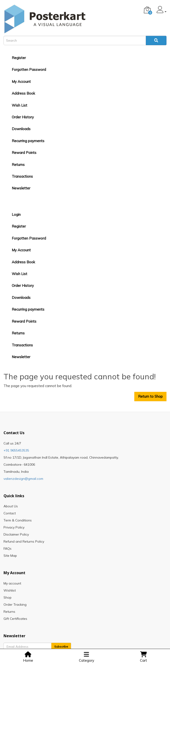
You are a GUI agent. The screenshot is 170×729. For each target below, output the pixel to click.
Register (19, 58)
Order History (23, 117)
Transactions (22, 176)
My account (12, 583)
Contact (10, 513)
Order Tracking (15, 604)
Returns (18, 164)
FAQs (8, 548)
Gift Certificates (15, 619)
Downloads (21, 129)
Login (16, 214)
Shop (8, 597)
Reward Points (24, 152)
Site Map (10, 555)
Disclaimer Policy (16, 534)
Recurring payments (28, 141)
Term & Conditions (18, 520)
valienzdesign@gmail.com (23, 479)
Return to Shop (150, 396)
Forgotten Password (29, 69)
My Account (21, 81)
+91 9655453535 (16, 450)
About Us (11, 506)
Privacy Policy (14, 527)
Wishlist (10, 590)
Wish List (19, 105)
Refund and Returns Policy (24, 541)
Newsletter (21, 188)
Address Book (23, 93)
